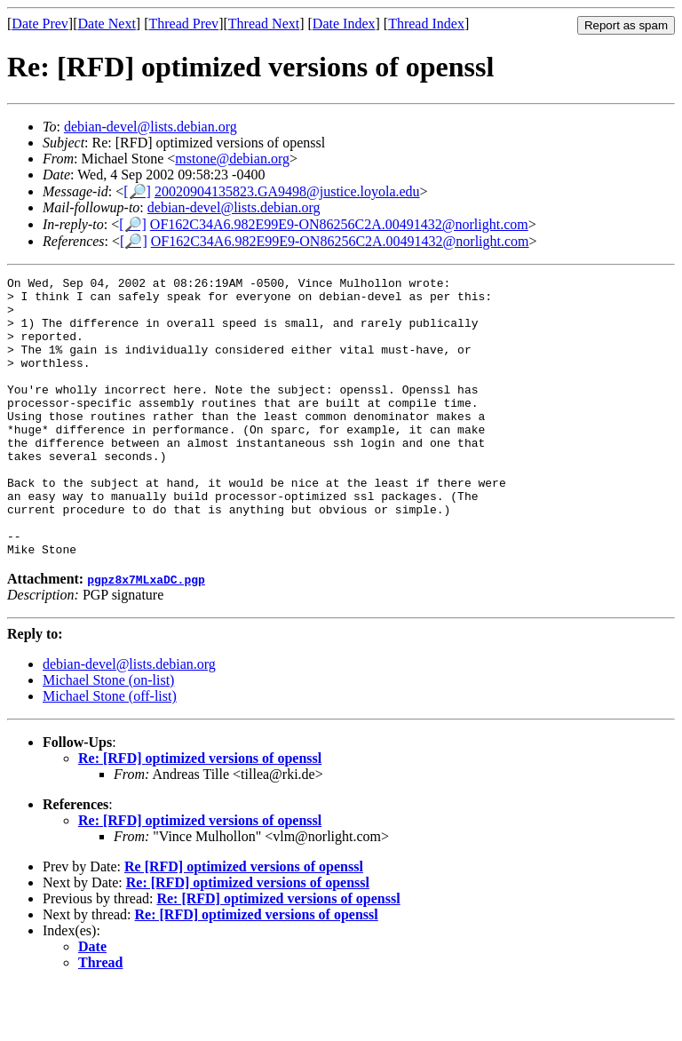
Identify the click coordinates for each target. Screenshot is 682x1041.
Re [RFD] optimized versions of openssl (243, 922)
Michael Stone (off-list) (110, 751)
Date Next (107, 23)
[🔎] (137, 191)
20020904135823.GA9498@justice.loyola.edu (287, 191)
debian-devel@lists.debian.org (150, 126)
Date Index (344, 23)
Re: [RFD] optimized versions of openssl (199, 814)
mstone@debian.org (232, 158)
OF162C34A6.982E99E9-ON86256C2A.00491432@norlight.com (339, 224)
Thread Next (263, 23)
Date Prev (40, 23)
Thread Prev (183, 23)
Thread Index (426, 23)
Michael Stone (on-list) (108, 735)
